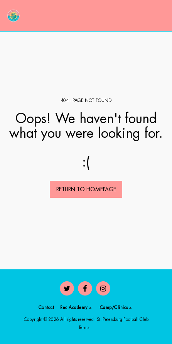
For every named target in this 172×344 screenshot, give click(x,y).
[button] (161, 15)
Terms (84, 327)
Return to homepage (86, 189)
